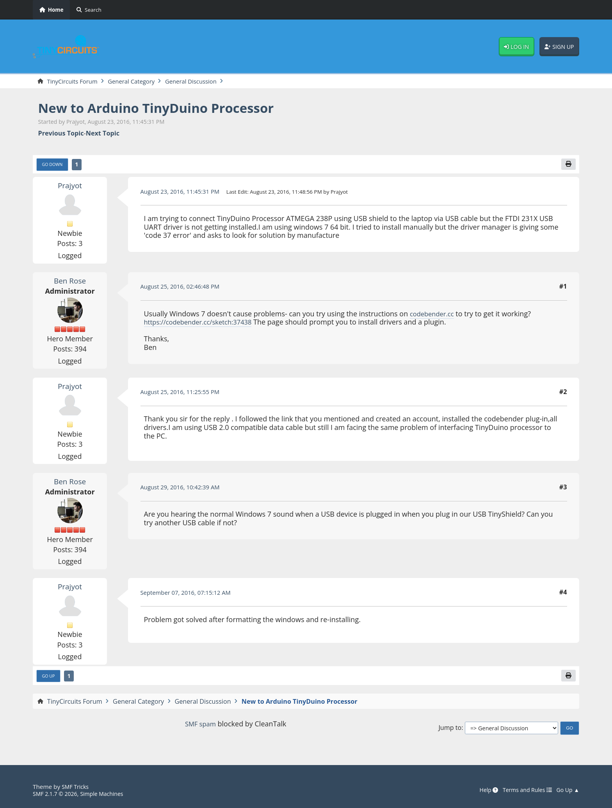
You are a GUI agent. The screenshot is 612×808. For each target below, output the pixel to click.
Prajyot (70, 187)
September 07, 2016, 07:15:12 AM (190, 594)
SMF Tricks (76, 787)
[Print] (568, 165)
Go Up (50, 678)
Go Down (54, 166)
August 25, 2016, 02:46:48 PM (184, 288)
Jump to (449, 731)
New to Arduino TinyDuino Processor (167, 108)
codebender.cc (434, 315)
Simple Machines (107, 794)
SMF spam (200, 726)
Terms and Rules (523, 790)
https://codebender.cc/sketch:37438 (203, 323)
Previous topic (61, 134)
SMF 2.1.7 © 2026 (57, 794)
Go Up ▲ (566, 790)
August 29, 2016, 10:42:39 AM (184, 489)
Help (481, 790)
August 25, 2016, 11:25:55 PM (184, 393)
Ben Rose (69, 282)
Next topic (102, 134)
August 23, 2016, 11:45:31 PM (184, 193)
